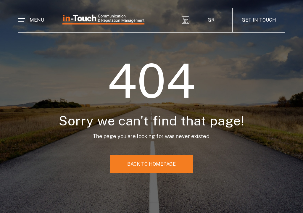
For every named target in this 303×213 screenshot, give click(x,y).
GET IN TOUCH (259, 20)
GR (211, 20)
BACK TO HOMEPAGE (151, 164)
